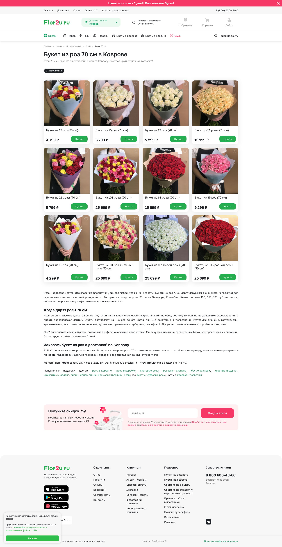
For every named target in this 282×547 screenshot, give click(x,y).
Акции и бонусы (136, 479)
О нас (77, 10)
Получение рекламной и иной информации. (164, 425)
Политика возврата (176, 474)
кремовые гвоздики (110, 374)
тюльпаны (196, 374)
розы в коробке (126, 370)
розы (127, 374)
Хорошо (32, 538)
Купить (79, 139)
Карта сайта (171, 517)
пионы (75, 374)
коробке (182, 374)
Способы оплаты (136, 484)
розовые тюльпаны (175, 370)
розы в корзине (102, 370)
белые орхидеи (200, 370)
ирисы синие (88, 374)
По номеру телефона (177, 512)
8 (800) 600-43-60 (227, 10)
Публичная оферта (175, 479)
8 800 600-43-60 (221, 475)
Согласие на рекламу (177, 484)
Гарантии (99, 479)
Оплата (48, 10)
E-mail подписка (174, 506)
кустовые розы (149, 370)
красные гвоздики (226, 370)
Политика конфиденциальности (221, 541)
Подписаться (217, 413)
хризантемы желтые (56, 374)
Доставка (63, 10)
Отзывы (91, 10)
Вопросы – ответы (137, 494)
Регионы (169, 522)
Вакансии (99, 489)
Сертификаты (101, 494)
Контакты (99, 499)
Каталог (131, 474)
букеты (141, 374)
